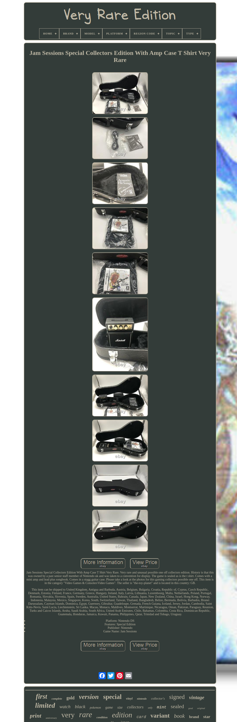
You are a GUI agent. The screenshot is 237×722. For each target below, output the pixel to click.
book (179, 716)
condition (102, 717)
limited (45, 705)
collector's (158, 698)
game (109, 707)
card (141, 717)
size (120, 707)
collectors (135, 707)
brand (194, 717)
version (89, 696)
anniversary (51, 718)
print (35, 716)
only (150, 707)
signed (177, 697)
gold (70, 697)
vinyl (129, 698)
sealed (177, 706)
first (41, 696)
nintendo (142, 698)
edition (122, 715)
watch (64, 706)
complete (56, 698)
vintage (196, 697)
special (112, 696)
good (190, 708)
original (201, 708)
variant (160, 715)
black (80, 706)
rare (85, 714)
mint (161, 707)
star (206, 716)
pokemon (95, 707)
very (68, 715)
